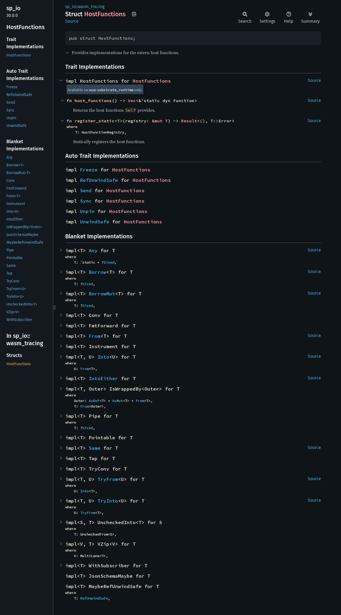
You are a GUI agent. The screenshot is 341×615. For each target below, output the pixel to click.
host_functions (93, 100)
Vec (132, 100)
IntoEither (103, 378)
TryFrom (108, 479)
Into (103, 357)
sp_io (70, 6)
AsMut (117, 400)
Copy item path (134, 13)
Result (189, 120)
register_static (95, 120)
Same (94, 448)
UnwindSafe (94, 222)
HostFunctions (152, 81)
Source (72, 21)
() (202, 120)
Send (86, 190)
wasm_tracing (91, 6)
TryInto (108, 501)
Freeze (89, 170)
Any (93, 250)
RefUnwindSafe (99, 180)
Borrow (97, 272)
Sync (86, 201)
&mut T (160, 120)
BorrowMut (102, 294)
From (94, 336)
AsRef (94, 400)
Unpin (87, 211)
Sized (109, 262)
